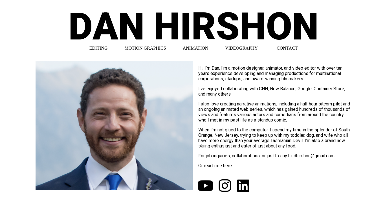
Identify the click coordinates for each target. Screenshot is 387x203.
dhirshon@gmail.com (314, 155)
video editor (304, 68)
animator (273, 68)
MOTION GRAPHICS (145, 48)
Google (305, 88)
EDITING (98, 48)
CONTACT (287, 48)
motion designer (247, 68)
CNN (263, 88)
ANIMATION (195, 48)
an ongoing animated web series (230, 109)
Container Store (329, 88)
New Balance (283, 88)
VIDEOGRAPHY (241, 48)
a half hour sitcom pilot (319, 104)
